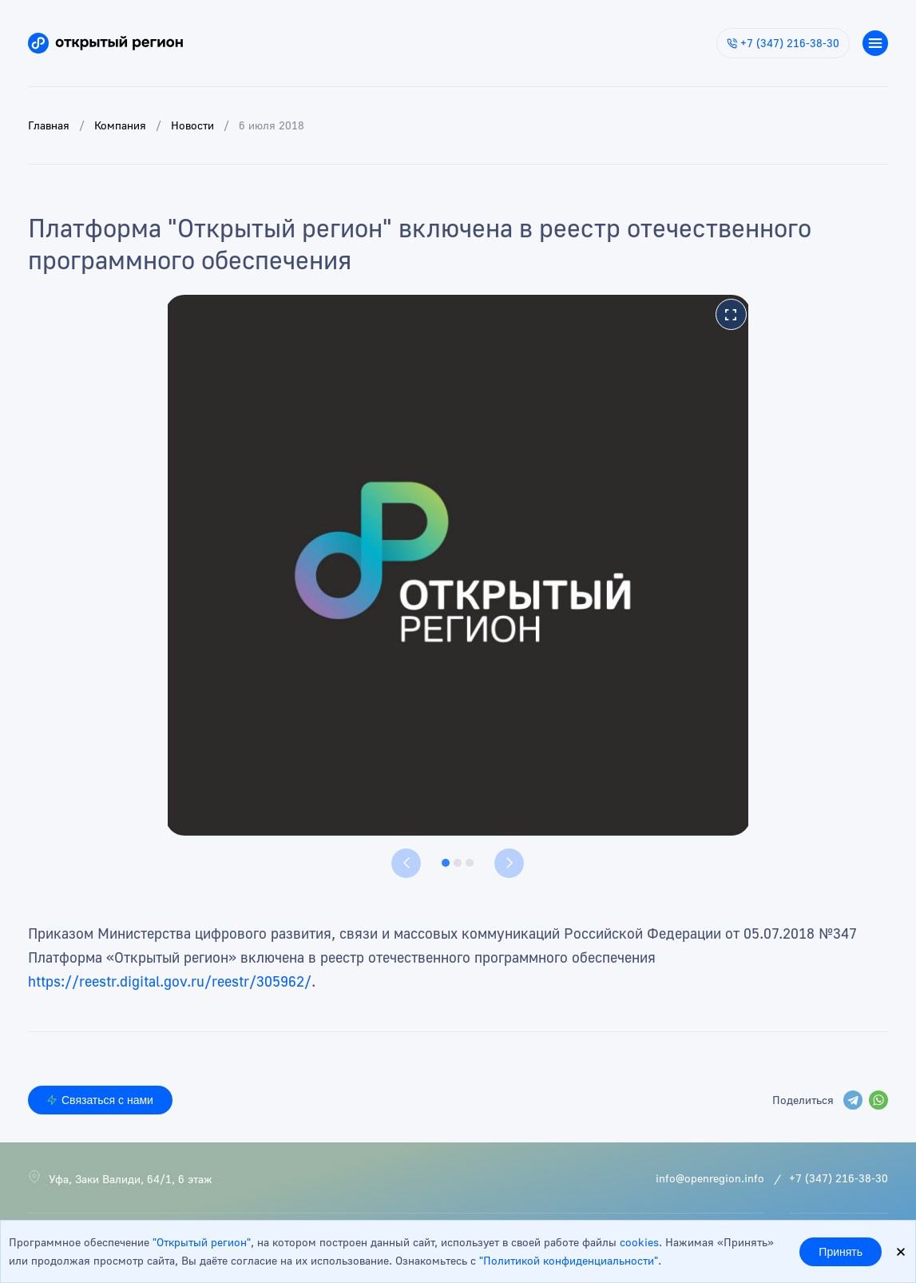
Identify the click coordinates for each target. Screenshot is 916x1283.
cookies (639, 1242)
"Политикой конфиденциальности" (568, 1260)
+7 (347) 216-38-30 (783, 43)
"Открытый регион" (202, 1242)
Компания (120, 125)
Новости (192, 125)
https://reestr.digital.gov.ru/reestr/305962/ (169, 981)
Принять (840, 1251)
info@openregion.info (710, 1178)
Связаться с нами (100, 1100)
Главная (48, 125)
